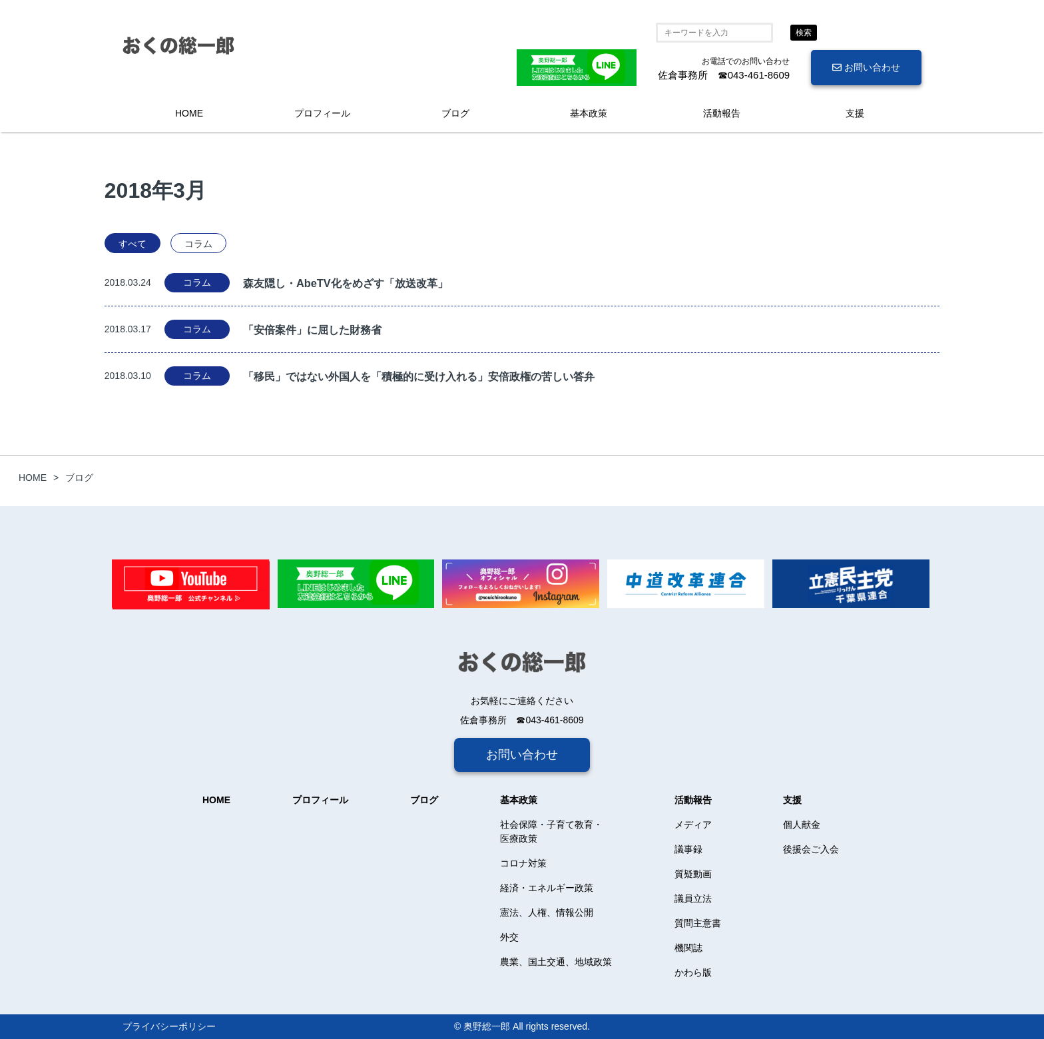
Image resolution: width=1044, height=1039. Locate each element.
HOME (189, 113)
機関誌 (688, 947)
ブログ (455, 113)
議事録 (688, 849)
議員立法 (693, 898)
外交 (509, 937)
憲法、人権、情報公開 (546, 912)
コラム (198, 243)
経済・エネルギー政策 (546, 887)
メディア (693, 824)
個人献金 (801, 824)
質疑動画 (693, 873)
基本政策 (588, 113)
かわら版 (693, 972)
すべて (132, 243)
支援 (855, 113)
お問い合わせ (866, 67)
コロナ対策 (523, 863)
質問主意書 (697, 923)
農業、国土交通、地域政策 (556, 961)
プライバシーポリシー (169, 1026)
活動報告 (721, 113)
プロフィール (322, 113)
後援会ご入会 (811, 849)
